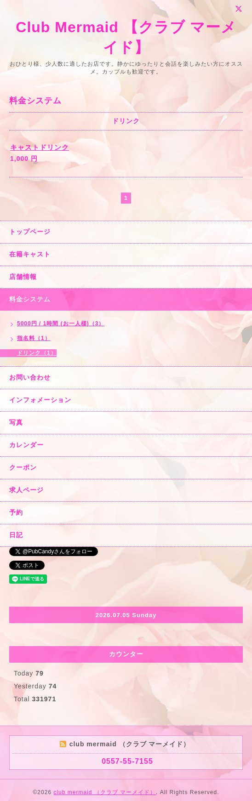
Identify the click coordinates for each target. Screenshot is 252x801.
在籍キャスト (30, 254)
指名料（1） (34, 338)
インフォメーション (40, 399)
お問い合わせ (30, 377)
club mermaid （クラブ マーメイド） (104, 792)
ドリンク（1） (37, 353)
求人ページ (26, 490)
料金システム (30, 299)
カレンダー (26, 445)
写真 (16, 422)
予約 (16, 512)
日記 (16, 535)
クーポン (23, 467)
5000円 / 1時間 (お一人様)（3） (60, 323)
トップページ (30, 231)
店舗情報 (23, 276)
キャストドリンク (39, 147)
